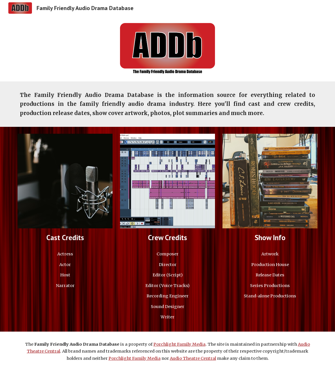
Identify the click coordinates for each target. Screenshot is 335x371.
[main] (167, 104)
